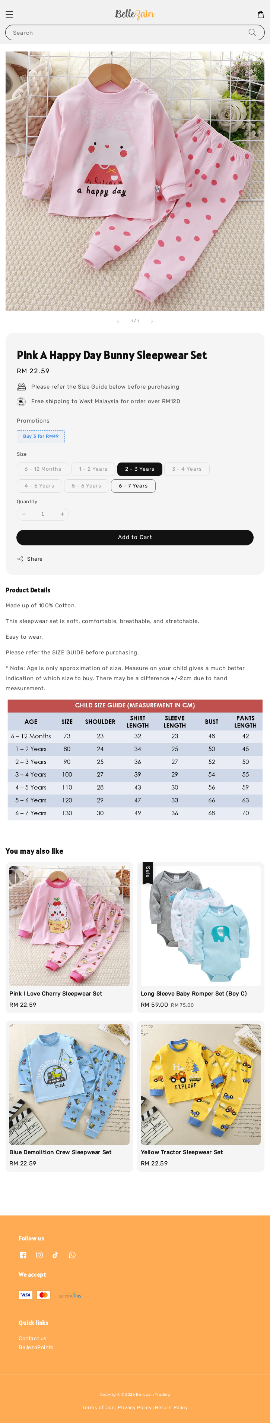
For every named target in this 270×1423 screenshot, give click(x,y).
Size (22, 454)
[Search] (252, 32)
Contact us (33, 1338)
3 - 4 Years (187, 469)
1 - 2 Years (93, 469)
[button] (9, 14)
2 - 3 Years (140, 469)
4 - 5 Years (39, 486)
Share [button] (30, 558)
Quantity (27, 501)
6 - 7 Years (133, 486)
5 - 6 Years (86, 486)
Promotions (33, 420)
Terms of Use (98, 1407)
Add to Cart (135, 537)
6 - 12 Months (43, 469)
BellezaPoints (36, 1347)
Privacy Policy (135, 1407)
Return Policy (171, 1407)
